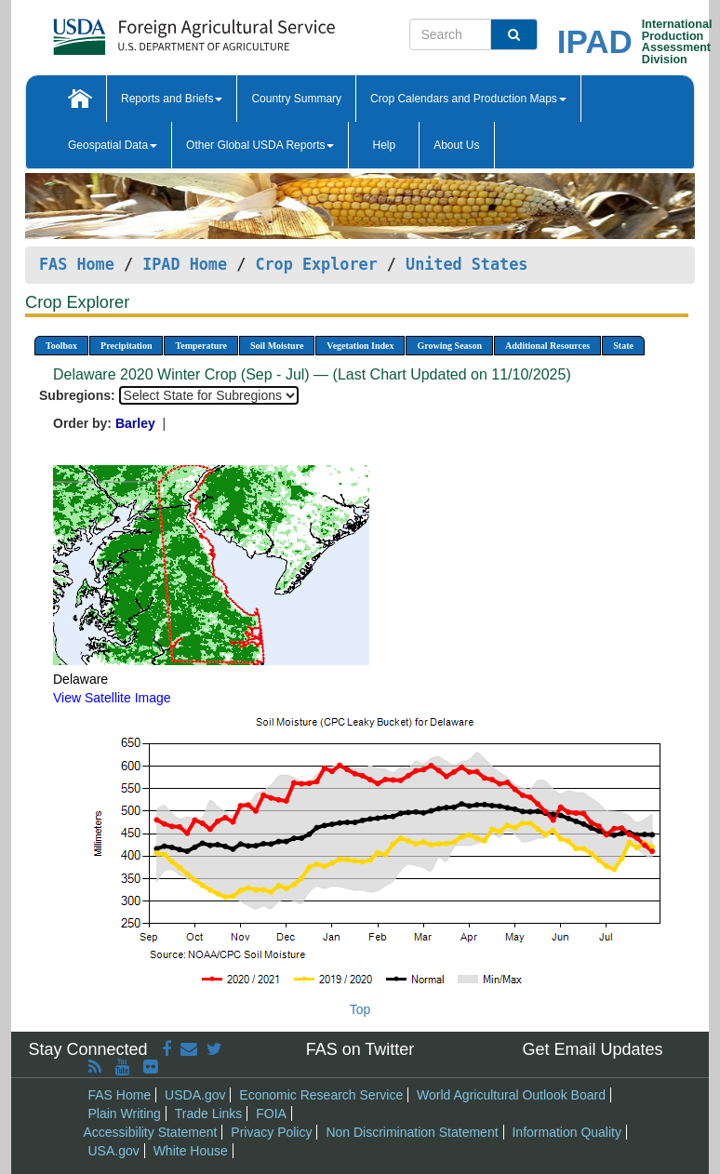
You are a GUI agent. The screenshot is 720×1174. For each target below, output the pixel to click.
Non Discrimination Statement (412, 1132)
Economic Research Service (321, 1094)
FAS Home (76, 264)
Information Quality (566, 1132)
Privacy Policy (271, 1132)
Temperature (201, 345)
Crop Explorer (316, 264)
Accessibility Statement (151, 1132)
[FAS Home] (147, 30)
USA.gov (114, 1150)
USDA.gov (195, 1094)
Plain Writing (124, 1113)
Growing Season (449, 345)
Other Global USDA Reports (260, 145)
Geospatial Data (112, 145)
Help (384, 145)
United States (466, 264)
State (623, 345)
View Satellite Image (112, 697)
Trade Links (209, 1113)
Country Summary (296, 98)
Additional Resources (547, 345)
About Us (456, 145)
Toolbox (61, 345)
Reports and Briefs (171, 98)
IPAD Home (184, 264)
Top (360, 1009)
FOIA (271, 1113)
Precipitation (126, 345)
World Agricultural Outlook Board (511, 1094)
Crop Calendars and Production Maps (468, 98)
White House (190, 1150)
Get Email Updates (592, 1049)
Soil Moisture (276, 345)
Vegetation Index (360, 345)
